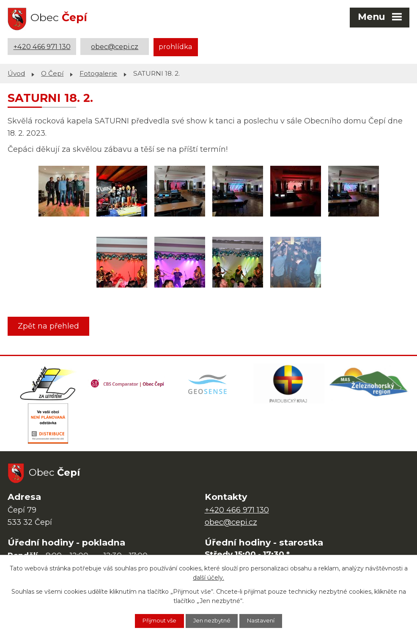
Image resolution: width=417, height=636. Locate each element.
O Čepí (52, 72)
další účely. (208, 577)
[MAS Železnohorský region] (369, 383)
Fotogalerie (98, 72)
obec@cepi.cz (114, 46)
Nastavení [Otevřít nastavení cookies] (267, 620)
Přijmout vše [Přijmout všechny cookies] (154, 620)
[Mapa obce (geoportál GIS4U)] (208, 383)
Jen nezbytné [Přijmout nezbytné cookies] (212, 620)
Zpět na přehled (49, 324)
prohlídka (175, 46)
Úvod (16, 72)
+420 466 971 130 (42, 46)
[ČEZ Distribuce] (48, 426)
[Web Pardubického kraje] (289, 383)
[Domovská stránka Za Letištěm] (48, 383)
